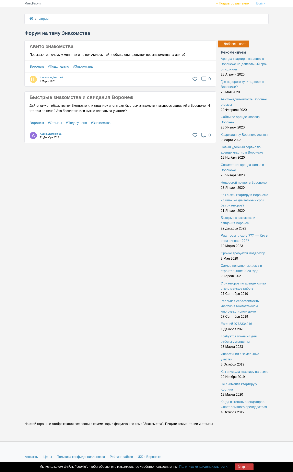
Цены (48, 457)
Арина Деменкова (50, 133)
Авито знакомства (51, 46)
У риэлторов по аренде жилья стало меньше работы (243, 286)
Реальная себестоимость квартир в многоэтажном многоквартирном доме (240, 306)
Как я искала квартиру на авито (244, 371)
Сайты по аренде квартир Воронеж (240, 119)
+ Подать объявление (232, 3)
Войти (260, 3)
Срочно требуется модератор (243, 253)
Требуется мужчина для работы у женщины (239, 339)
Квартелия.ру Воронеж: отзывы (244, 134)
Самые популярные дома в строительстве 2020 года (241, 268)
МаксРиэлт (32, 3)
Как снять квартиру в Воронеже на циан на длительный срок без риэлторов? (244, 200)
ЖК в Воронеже (150, 457)
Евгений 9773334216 (236, 324)
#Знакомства (83, 66)
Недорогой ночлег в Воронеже (244, 182)
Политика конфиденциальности (81, 457)
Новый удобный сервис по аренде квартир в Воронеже (242, 149)
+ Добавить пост (233, 44)
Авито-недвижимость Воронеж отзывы (244, 102)
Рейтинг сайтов (121, 457)
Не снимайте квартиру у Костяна (239, 386)
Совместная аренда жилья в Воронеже (242, 167)
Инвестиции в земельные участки (240, 356)
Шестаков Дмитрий (51, 77)
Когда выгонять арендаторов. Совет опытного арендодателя (244, 404)
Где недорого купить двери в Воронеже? (242, 84)
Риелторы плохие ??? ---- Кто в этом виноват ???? (244, 238)
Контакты (31, 457)
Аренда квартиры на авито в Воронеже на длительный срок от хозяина (244, 64)
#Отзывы (55, 123)
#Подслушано (58, 66)
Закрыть (244, 467)
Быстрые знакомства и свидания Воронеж (81, 97)
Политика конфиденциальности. (203, 466)
